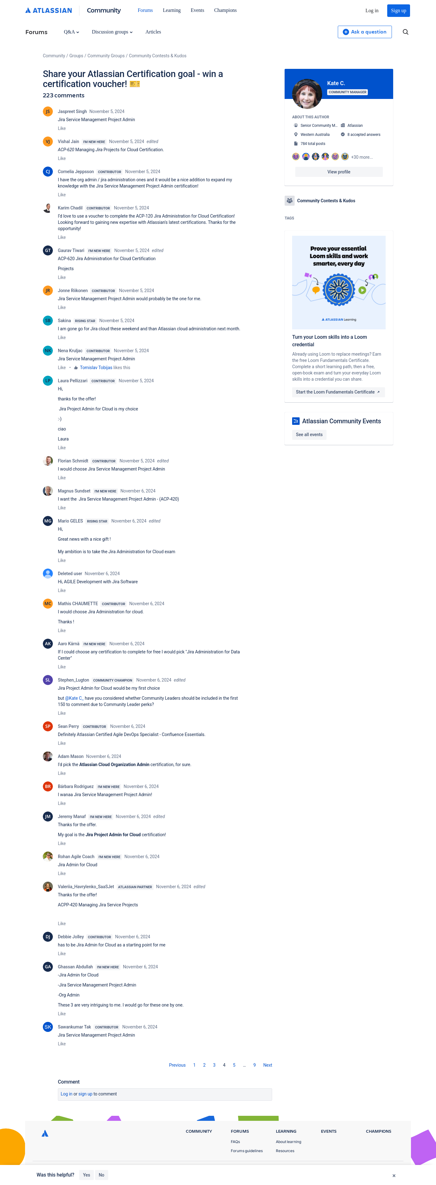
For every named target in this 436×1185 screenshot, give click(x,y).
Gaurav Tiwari (71, 250)
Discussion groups (112, 31)
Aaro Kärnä (68, 643)
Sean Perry (68, 726)
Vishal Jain (68, 141)
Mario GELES (70, 520)
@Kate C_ (74, 698)
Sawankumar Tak (74, 1026)
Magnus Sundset (74, 490)
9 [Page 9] (254, 1065)
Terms (364, 1169)
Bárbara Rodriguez (76, 786)
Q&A (71, 31)
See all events (309, 434)
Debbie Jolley (71, 936)
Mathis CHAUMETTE (78, 603)
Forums (145, 10)
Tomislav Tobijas (96, 367)
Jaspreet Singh (72, 111)
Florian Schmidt (73, 460)
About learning (288, 1141)
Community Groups (106, 55)
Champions (225, 10)
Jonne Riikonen (73, 290)
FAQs (235, 1141)
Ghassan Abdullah (75, 966)
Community (104, 9)
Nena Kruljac (70, 350)
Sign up (398, 10)
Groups (76, 55)
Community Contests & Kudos (157, 55)
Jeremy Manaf (72, 816)
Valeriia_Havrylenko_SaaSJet (86, 886)
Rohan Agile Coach (76, 856)
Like (62, 128)
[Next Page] (267, 1065)
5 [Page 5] (234, 1065)
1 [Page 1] (194, 1065)
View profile (338, 171)
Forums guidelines (247, 1150)
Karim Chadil (70, 207)
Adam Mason (71, 756)
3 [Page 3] (214, 1065)
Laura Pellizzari (72, 380)
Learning (172, 10)
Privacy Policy (334, 1169)
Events (197, 10)
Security (388, 1169)
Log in (372, 10)
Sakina (64, 320)
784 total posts (313, 144)
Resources (285, 1150)
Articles (153, 31)
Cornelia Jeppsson (76, 171)
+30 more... (362, 157)
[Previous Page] (177, 1065)
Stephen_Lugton (73, 680)
